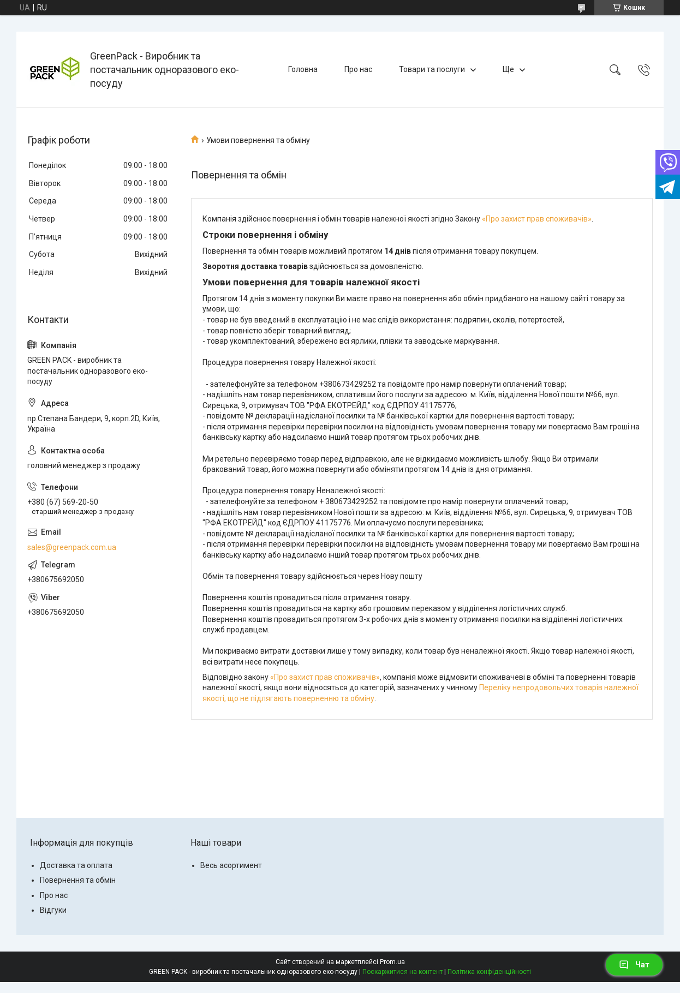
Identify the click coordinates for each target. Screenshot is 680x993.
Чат (634, 965)
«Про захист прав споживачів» (537, 218)
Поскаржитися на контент (402, 972)
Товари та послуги (432, 69)
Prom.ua (392, 962)
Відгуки (53, 910)
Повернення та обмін (78, 880)
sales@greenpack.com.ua (71, 547)
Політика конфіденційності (489, 972)
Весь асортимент (231, 865)
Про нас (358, 69)
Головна (303, 69)
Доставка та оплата (76, 865)
